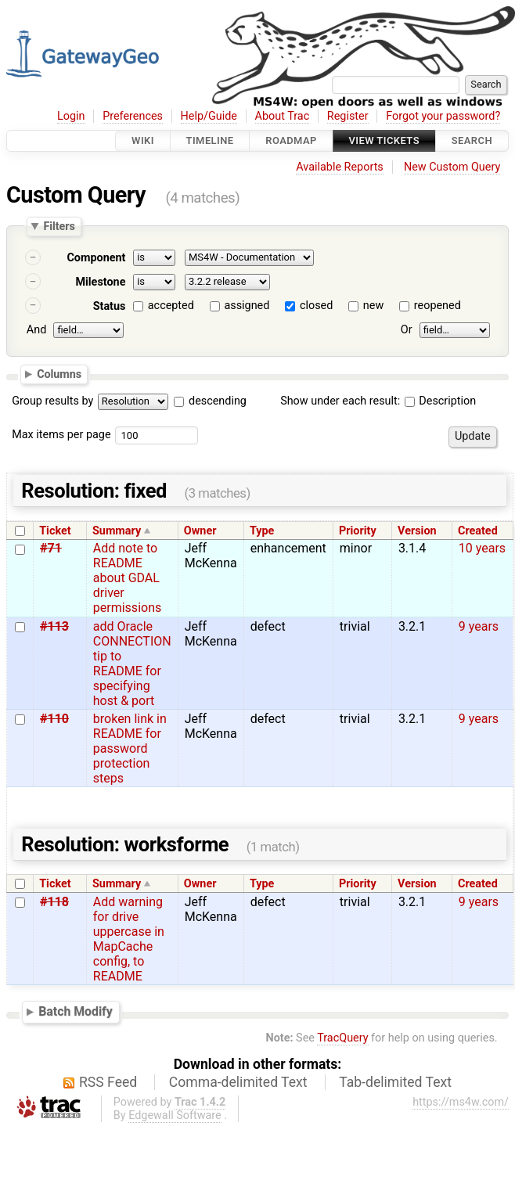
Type (262, 531)
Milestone (100, 282)
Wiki (142, 140)
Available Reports (340, 167)
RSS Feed (108, 1082)
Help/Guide (209, 116)
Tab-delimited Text (395, 1082)
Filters (58, 226)
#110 (54, 718)
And (36, 329)
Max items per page (61, 434)
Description (440, 401)
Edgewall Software (174, 1115)
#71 (51, 548)
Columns (59, 374)
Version (417, 531)
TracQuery (342, 1038)
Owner (200, 531)
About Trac (282, 116)
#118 (54, 901)
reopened (437, 305)
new (373, 305)
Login (71, 116)
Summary (116, 531)
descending (218, 401)
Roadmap (291, 140)
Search (472, 140)
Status (109, 306)
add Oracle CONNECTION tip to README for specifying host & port (132, 663)
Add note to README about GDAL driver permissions (127, 578)
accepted (171, 305)
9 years (479, 626)
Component (96, 257)
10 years (482, 548)
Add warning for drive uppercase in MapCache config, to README (128, 939)
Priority (357, 531)
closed (316, 305)
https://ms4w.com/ (460, 1102)
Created (478, 531)
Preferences (133, 116)
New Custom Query (452, 167)
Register (348, 116)
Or (406, 329)
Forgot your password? (443, 116)
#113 (54, 626)
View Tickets (384, 140)
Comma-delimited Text (238, 1082)
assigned (246, 305)
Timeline (210, 140)
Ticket (54, 531)
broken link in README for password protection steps (130, 748)
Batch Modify (75, 1011)
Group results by (52, 401)
